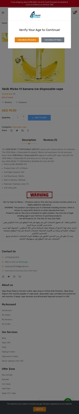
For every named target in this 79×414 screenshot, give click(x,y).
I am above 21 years (27, 40)
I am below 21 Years (52, 40)
